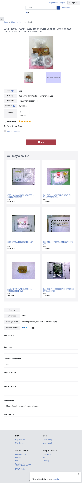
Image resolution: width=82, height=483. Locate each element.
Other (13, 22)
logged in (66, 479)
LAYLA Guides (20, 469)
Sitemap (46, 461)
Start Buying (19, 443)
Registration (53, 3)
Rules (17, 461)
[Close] (79, 474)
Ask (41, 142)
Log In (62, 3)
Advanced (66, 8)
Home (6, 22)
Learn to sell (47, 443)
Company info (20, 454)
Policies (18, 457)
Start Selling (47, 440)
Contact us (47, 454)
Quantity (10, 113)
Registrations (20, 440)
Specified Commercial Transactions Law (23, 465)
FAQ (44, 457)
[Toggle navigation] (77, 10)
